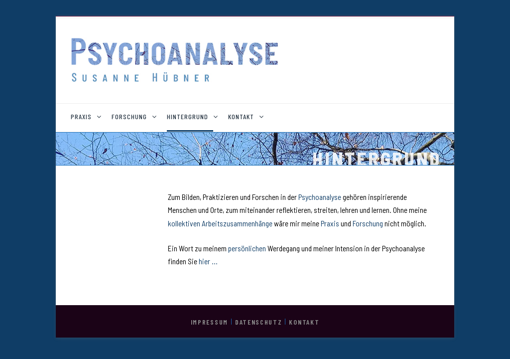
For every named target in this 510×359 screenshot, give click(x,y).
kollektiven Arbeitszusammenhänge (220, 223)
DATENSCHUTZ (258, 322)
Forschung (368, 223)
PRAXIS (81, 116)
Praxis (331, 223)
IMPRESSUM (209, 322)
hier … (208, 261)
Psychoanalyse (320, 196)
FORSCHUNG (129, 116)
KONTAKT (241, 116)
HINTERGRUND (187, 116)
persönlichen (247, 248)
